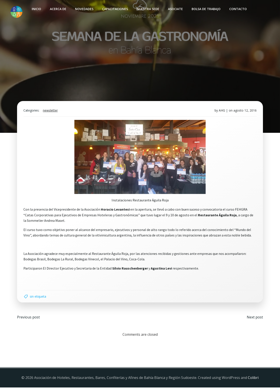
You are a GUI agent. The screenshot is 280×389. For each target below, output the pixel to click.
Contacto (238, 9)
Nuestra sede (147, 9)
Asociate (175, 9)
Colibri (253, 379)
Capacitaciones (115, 9)
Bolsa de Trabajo (205, 9)
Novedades (84, 9)
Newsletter (50, 111)
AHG (221, 111)
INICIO (36, 9)
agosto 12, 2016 (244, 111)
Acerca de (58, 9)
